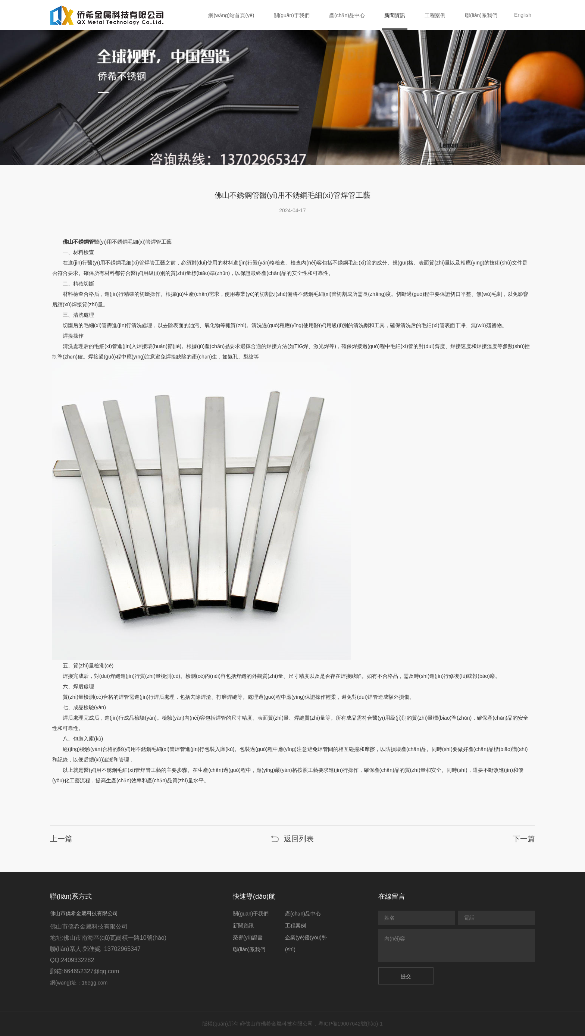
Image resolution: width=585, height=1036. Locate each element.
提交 (406, 976)
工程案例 (435, 15)
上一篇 (61, 839)
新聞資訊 (394, 15)
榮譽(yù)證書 (248, 937)
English (522, 15)
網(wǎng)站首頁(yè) (231, 15)
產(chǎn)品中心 (347, 15)
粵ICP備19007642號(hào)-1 (350, 1024)
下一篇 (524, 839)
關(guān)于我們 (292, 15)
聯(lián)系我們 (481, 15)
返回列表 (299, 839)
